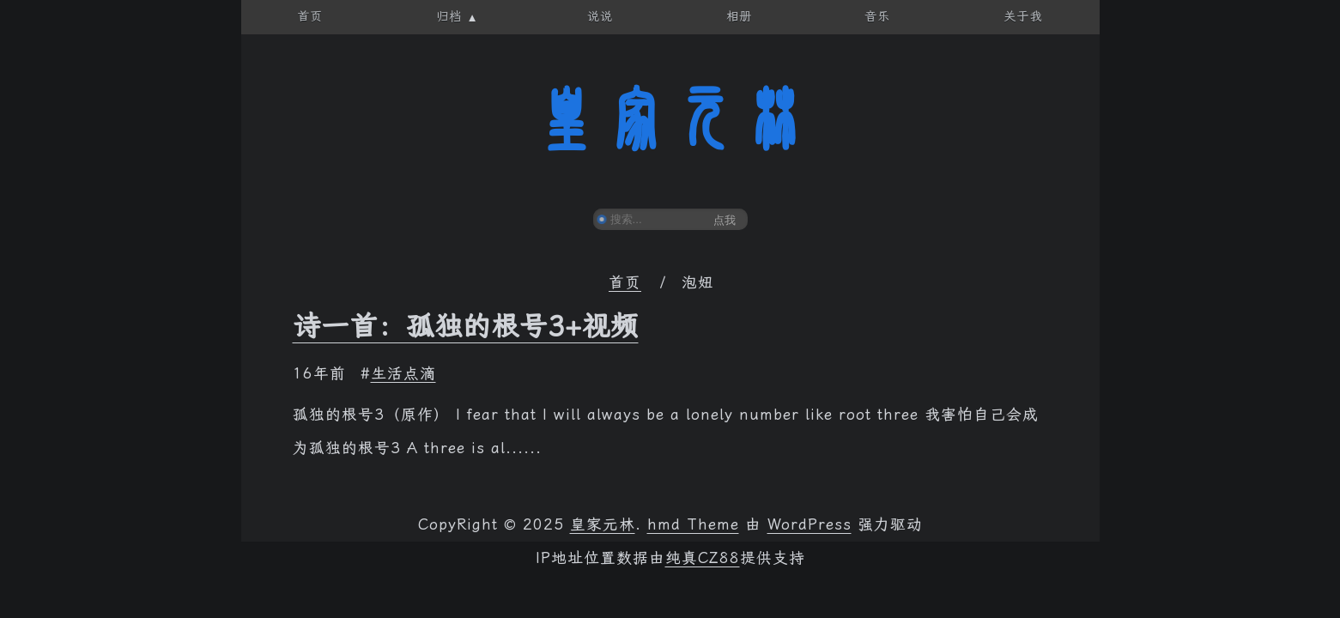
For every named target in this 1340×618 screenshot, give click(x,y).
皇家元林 (670, 119)
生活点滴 (403, 373)
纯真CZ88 (702, 557)
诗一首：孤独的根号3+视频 (466, 326)
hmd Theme (693, 524)
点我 (724, 220)
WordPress (809, 524)
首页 (625, 282)
